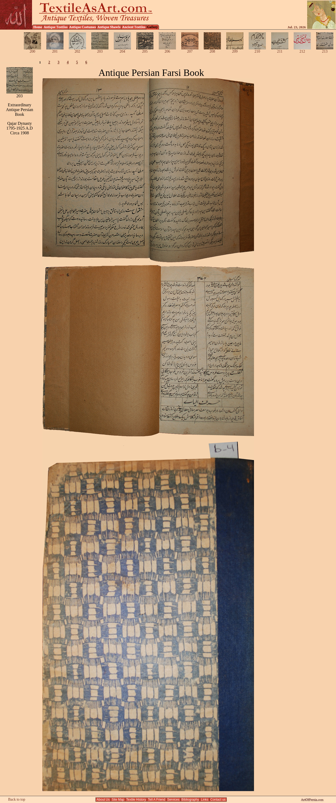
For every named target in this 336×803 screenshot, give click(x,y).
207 (189, 49)
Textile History (136, 799)
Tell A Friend (156, 799)
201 (54, 49)
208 (212, 49)
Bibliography (190, 799)
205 (144, 49)
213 (324, 49)
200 (32, 49)
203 (99, 49)
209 (234, 49)
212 (302, 49)
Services (173, 799)
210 (257, 49)
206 (167, 49)
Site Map (118, 799)
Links (204, 799)
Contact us (218, 799)
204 (122, 49)
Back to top (16, 799)
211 (279, 49)
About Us (103, 799)
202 (77, 49)
